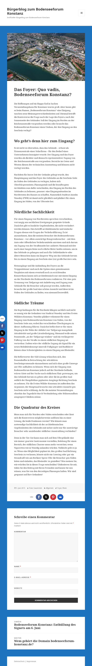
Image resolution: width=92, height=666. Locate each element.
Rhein (64, 488)
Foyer (59, 488)
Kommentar (20, 531)
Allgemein (49, 488)
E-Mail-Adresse (22, 577)
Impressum (31, 661)
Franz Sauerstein (35, 488)
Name (17, 566)
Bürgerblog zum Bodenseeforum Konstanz (35, 11)
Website (18, 588)
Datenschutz (19, 661)
